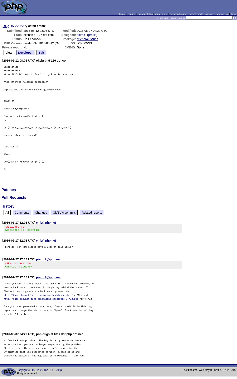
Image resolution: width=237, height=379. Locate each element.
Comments (22, 212)
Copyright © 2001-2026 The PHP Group (39, 372)
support (131, 14)
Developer (25, 52)
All (7, 212)
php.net (121, 14)
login (233, 14)
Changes (41, 212)
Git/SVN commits (64, 212)
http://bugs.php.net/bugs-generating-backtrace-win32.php (41, 301)
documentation (145, 14)
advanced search (178, 14)
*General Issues (87, 39)
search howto (196, 14)
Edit (41, 52)
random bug (223, 14)
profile (92, 35)
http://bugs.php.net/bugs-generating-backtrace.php (37, 297)
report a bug (161, 14)
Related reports (92, 212)
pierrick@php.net (48, 260)
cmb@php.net (46, 222)
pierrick (81, 35)
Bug (6, 26)
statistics (209, 14)
